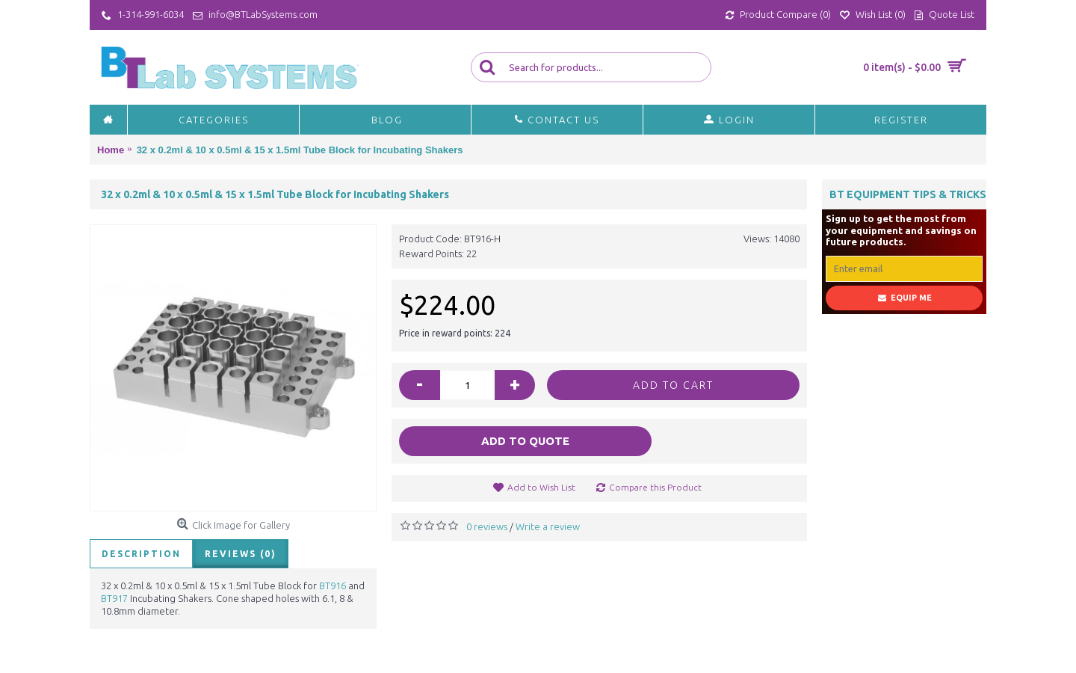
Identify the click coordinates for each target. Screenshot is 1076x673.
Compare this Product (655, 487)
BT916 (332, 585)
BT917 (114, 598)
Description (141, 554)
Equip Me (904, 298)
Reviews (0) (240, 554)
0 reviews (486, 526)
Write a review (548, 526)
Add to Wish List (541, 487)
